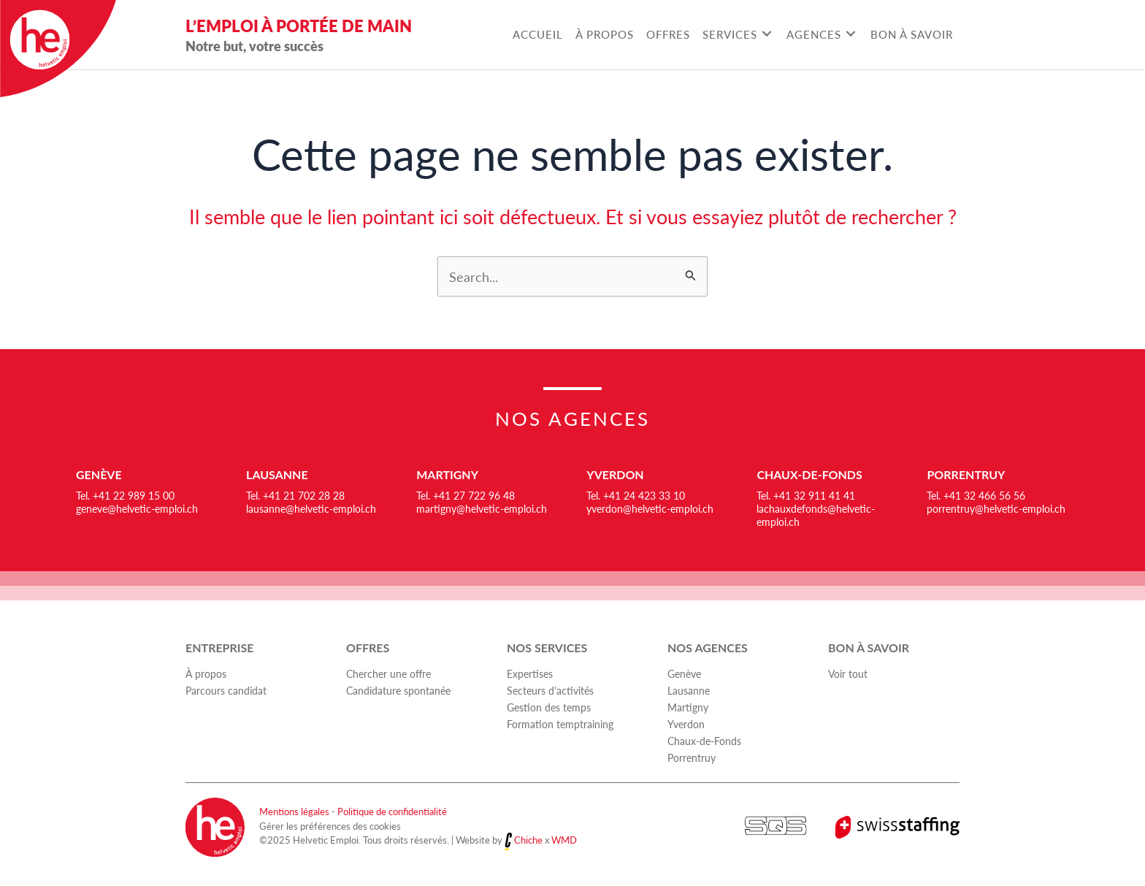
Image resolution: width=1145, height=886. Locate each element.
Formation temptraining (560, 724)
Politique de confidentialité (392, 811)
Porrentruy (966, 474)
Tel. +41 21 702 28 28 (295, 495)
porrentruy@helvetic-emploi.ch (996, 508)
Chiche (528, 840)
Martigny (447, 474)
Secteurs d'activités (550, 690)
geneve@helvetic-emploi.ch (137, 508)
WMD (564, 840)
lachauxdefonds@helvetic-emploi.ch (816, 515)
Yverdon (614, 474)
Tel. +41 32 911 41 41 (806, 495)
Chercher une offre (388, 673)
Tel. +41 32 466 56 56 (976, 495)
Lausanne (277, 474)
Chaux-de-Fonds (809, 474)
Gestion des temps (549, 707)
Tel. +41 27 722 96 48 (465, 495)
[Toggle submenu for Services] (766, 34)
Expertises (530, 673)
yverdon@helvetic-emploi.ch (649, 508)
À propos (205, 673)
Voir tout (848, 673)
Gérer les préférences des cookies (330, 826)
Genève (99, 474)
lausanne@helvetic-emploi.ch (311, 508)
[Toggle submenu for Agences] (850, 34)
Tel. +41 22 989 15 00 (125, 495)
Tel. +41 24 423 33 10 (635, 495)
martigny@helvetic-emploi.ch (481, 508)
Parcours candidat (226, 690)
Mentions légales (294, 811)
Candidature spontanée (398, 690)
